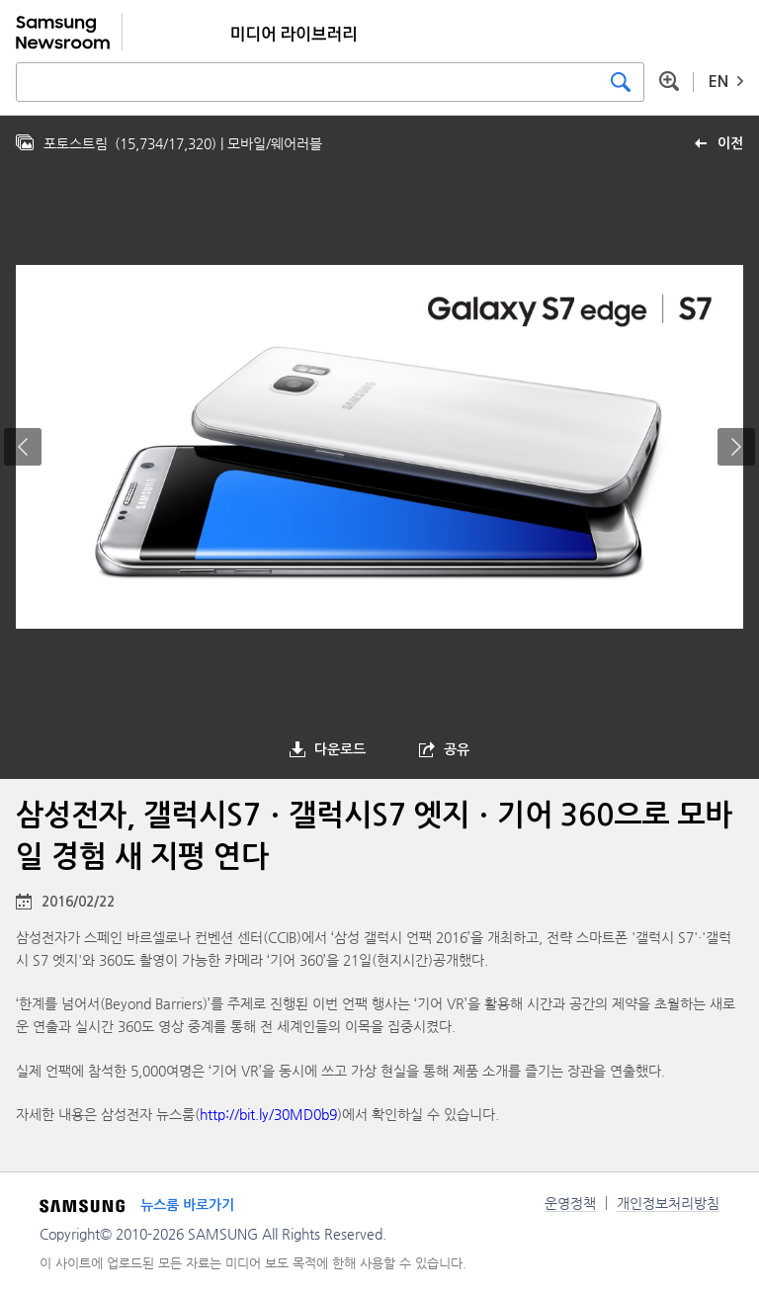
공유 (456, 749)
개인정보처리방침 (668, 1203)
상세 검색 (669, 81)
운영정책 (570, 1203)
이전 (730, 143)
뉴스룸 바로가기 (187, 1205)
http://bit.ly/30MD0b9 (268, 1114)
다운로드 (340, 749)
